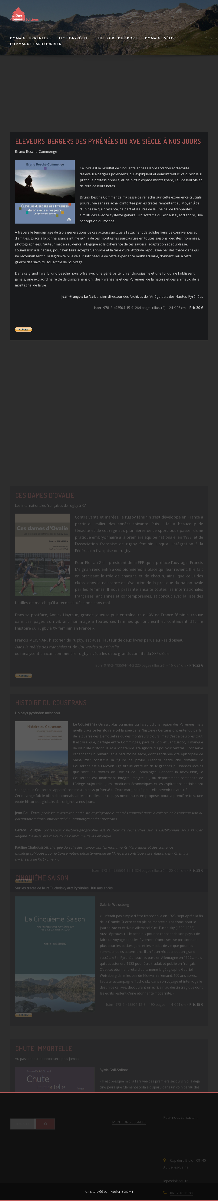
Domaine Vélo (159, 38)
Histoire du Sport (118, 38)
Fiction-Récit (75, 38)
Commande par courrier (36, 44)
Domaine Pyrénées (31, 38)
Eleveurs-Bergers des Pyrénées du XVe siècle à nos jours (108, 178)
